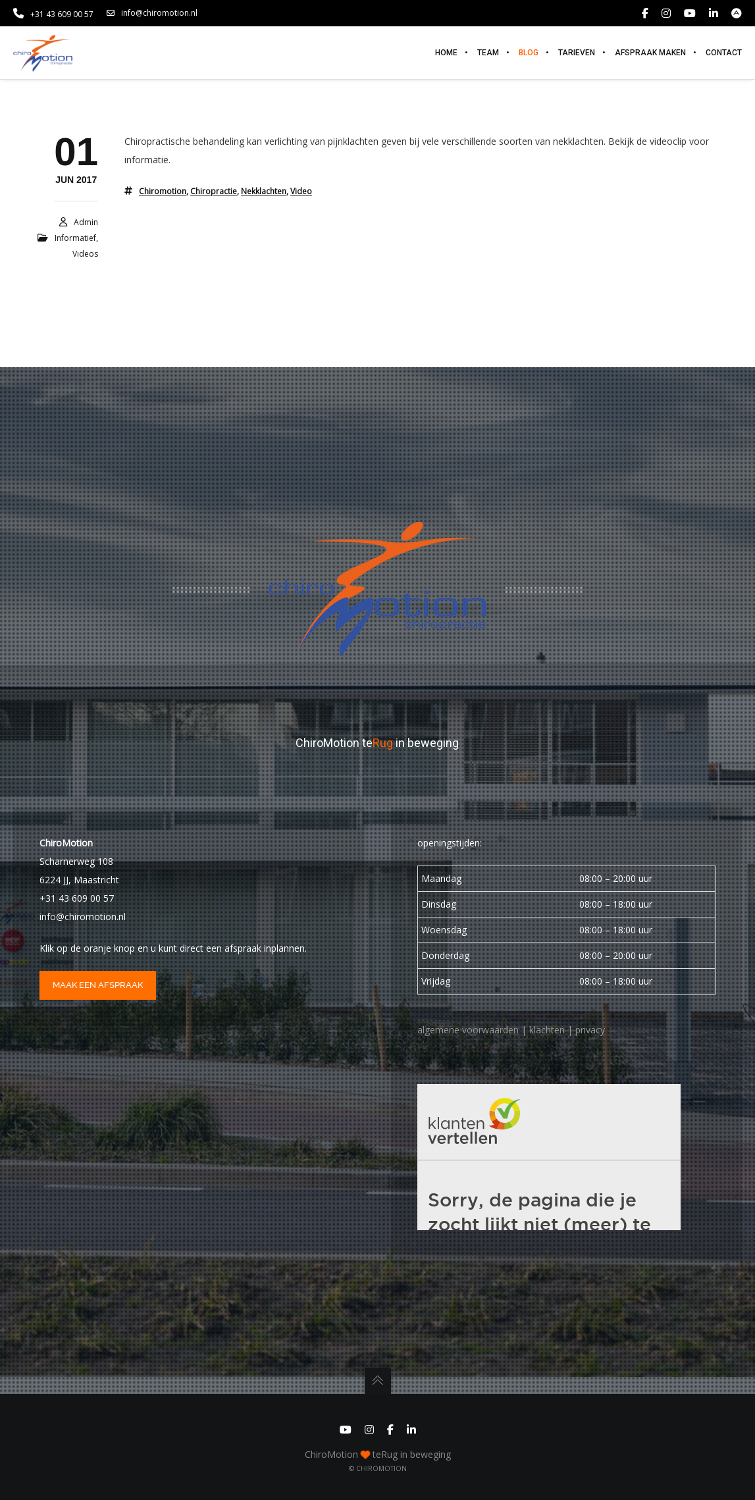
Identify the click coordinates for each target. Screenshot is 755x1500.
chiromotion (162, 191)
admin (86, 222)
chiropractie (213, 191)
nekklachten (263, 191)
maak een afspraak (98, 985)
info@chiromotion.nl (152, 13)
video (301, 191)
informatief (75, 238)
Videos (85, 253)
